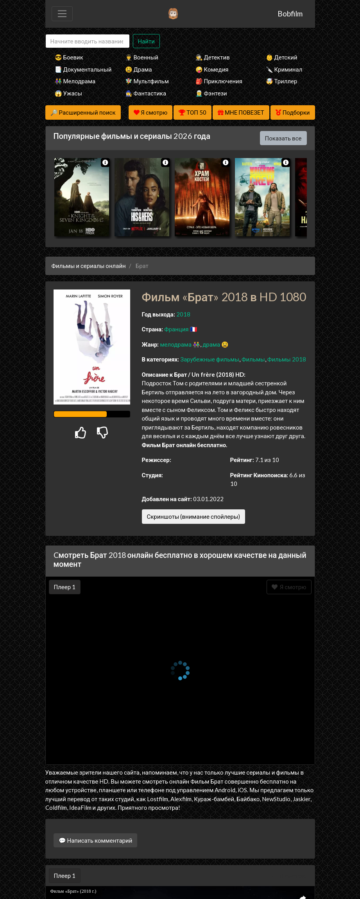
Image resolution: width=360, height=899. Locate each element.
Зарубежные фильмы (209, 359)
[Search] (87, 41)
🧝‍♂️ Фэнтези (211, 93)
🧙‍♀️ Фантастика (146, 93)
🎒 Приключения (218, 81)
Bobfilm (290, 13)
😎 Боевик (69, 57)
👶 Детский (281, 57)
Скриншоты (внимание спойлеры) (193, 516)
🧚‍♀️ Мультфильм (147, 81)
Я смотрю (289, 586)
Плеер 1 (65, 586)
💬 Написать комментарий (96, 840)
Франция (176, 329)
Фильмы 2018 (286, 359)
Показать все (283, 138)
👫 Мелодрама (75, 81)
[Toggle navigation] (62, 13)
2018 (183, 314)
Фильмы (253, 359)
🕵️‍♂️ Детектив (212, 57)
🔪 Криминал (284, 69)
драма (211, 344)
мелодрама (176, 344)
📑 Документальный (79, 69)
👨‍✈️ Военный (141, 57)
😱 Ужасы (68, 93)
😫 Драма (138, 69)
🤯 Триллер (281, 81)
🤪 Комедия (212, 69)
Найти (146, 41)
